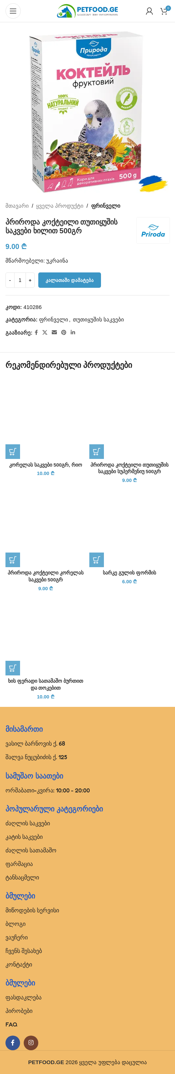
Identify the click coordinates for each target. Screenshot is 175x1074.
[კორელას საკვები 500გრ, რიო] (45, 418)
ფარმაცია (19, 863)
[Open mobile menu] (13, 11)
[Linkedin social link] (73, 333)
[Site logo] (87, 10)
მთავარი (17, 206)
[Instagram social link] (31, 1043)
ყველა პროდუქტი (59, 206)
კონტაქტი (18, 964)
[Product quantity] (20, 280)
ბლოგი (15, 923)
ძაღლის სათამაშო (31, 850)
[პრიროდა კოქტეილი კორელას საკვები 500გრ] (45, 527)
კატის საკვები (24, 836)
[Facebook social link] (36, 333)
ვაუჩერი (16, 937)
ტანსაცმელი (22, 877)
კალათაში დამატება (70, 280)
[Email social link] (54, 333)
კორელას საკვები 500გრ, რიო (45, 465)
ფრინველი (105, 206)
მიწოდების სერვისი (32, 910)
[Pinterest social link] (64, 333)
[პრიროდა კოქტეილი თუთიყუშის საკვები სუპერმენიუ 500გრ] (129, 418)
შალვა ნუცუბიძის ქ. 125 (36, 757)
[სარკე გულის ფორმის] (129, 527)
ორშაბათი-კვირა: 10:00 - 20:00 (47, 790)
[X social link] (45, 333)
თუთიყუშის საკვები (98, 319)
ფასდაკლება (23, 997)
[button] (12, 451)
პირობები (18, 1010)
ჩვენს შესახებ (23, 950)
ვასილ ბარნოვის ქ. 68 (35, 743)
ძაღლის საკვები (27, 823)
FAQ (11, 1024)
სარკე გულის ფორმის (129, 573)
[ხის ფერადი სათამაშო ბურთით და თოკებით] (45, 635)
